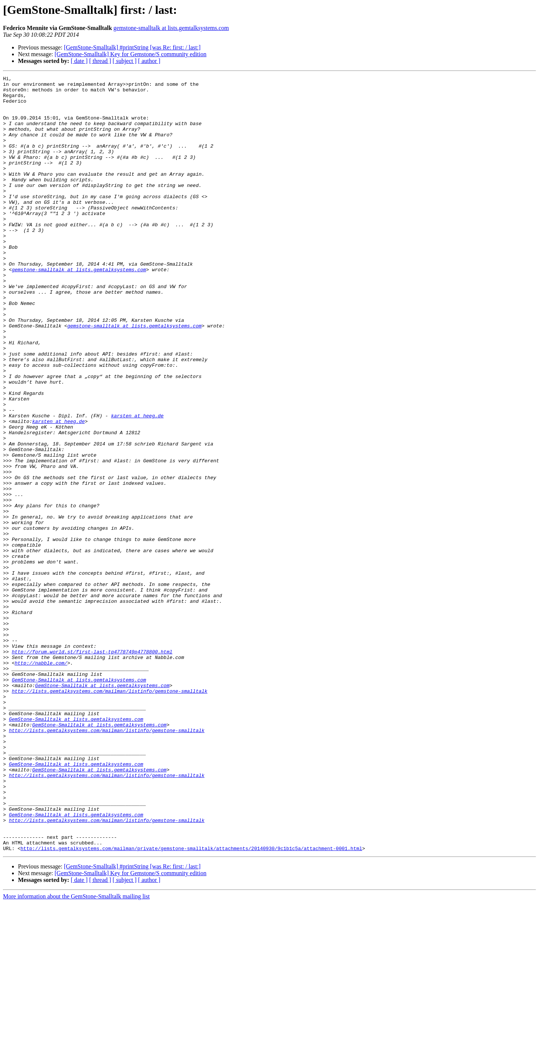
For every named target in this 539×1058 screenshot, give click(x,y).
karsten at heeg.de (137, 484)
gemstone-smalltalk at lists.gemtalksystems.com (171, 28)
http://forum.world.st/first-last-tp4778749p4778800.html (92, 767)
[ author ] (149, 61)
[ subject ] (125, 61)
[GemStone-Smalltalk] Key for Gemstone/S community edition (131, 54)
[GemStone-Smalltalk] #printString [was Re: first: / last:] (132, 47)
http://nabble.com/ (41, 780)
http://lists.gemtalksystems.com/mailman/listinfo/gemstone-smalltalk (109, 814)
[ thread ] (100, 61)
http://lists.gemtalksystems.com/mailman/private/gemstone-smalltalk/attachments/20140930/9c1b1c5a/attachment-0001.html (191, 1003)
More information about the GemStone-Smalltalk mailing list (76, 1051)
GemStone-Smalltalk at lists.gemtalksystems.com (79, 801)
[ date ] (79, 61)
